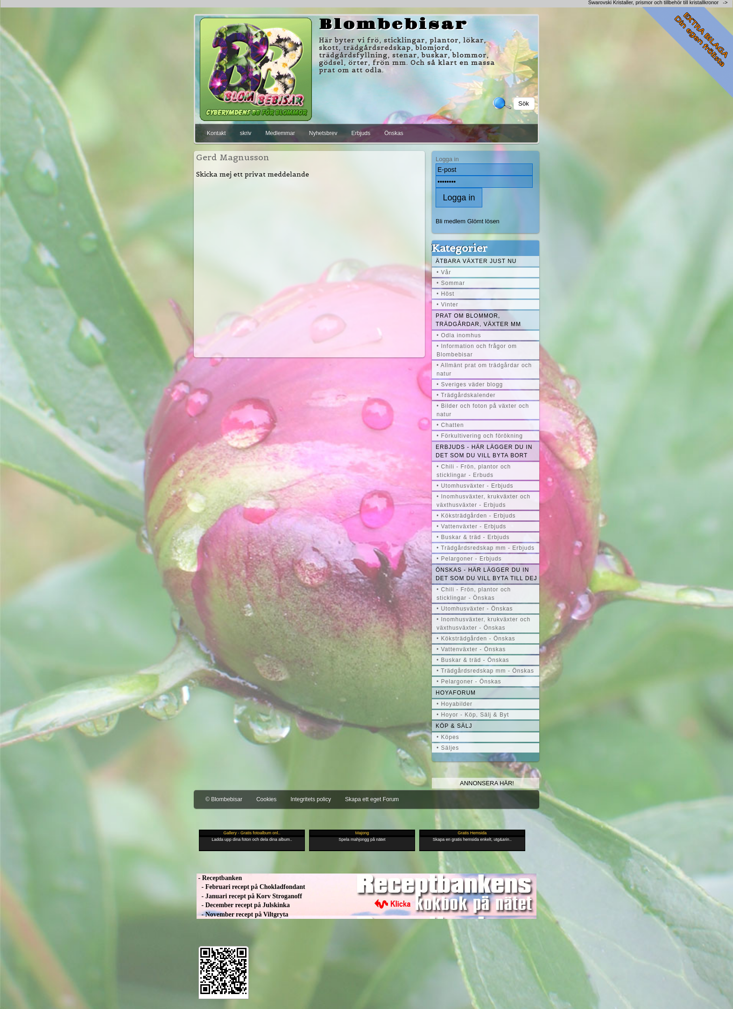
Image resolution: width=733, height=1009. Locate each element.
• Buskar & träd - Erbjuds (473, 537)
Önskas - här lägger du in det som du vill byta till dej (486, 574)
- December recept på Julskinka (243, 905)
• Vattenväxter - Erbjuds (471, 526)
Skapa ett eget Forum (372, 799)
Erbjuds (360, 133)
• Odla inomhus (459, 335)
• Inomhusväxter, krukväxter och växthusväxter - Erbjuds (483, 500)
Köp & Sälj (454, 726)
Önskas (393, 133)
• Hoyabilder (454, 704)
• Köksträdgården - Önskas (476, 638)
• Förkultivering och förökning (480, 436)
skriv (246, 133)
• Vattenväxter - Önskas (471, 649)
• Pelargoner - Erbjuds (469, 558)
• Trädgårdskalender (466, 395)
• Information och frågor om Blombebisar (477, 350)
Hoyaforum (456, 692)
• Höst (445, 294)
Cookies (266, 799)
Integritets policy (310, 799)
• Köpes (448, 737)
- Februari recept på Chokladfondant (251, 886)
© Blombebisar (223, 799)
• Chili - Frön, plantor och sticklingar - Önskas (474, 593)
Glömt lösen (483, 221)
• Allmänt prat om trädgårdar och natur (484, 369)
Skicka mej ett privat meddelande (252, 174)
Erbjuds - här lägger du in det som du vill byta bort (484, 451)
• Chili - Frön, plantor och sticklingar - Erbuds (474, 470)
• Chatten (450, 425)
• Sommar (451, 283)
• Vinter (447, 304)
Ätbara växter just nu (476, 261)
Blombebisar (393, 25)
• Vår (444, 272)
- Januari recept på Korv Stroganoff (249, 896)
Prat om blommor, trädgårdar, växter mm (478, 320)
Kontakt (216, 133)
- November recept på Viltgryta (243, 914)
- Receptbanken (219, 877)
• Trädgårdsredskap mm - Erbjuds (486, 548)
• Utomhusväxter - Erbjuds (475, 486)
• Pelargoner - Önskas (469, 681)
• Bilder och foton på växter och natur (483, 410)
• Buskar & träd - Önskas (473, 660)
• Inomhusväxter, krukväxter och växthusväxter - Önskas (483, 623)
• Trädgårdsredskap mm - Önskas (485, 671)
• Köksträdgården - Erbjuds (476, 515)
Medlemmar (280, 133)
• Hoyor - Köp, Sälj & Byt (473, 714)
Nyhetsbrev (323, 133)
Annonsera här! (487, 783)
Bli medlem (450, 221)
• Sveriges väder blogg (470, 384)
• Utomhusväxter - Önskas (475, 608)
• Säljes (448, 748)
